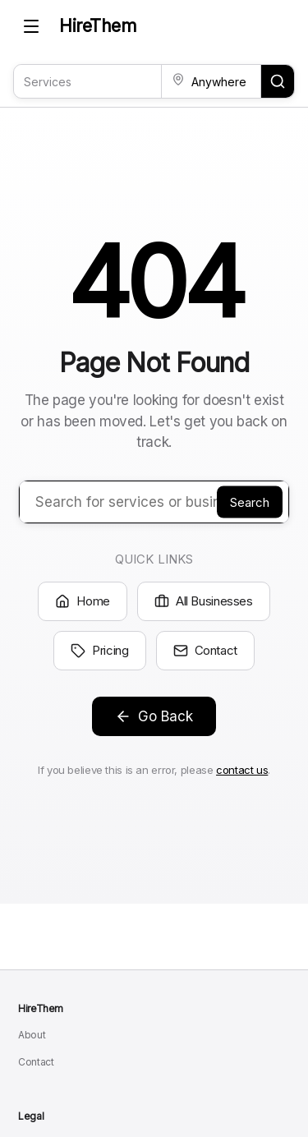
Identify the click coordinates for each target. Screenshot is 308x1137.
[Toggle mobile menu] (31, 26)
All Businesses (203, 601)
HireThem (97, 26)
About (31, 1035)
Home (82, 601)
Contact (205, 650)
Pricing (99, 650)
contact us (242, 769)
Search (249, 501)
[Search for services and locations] (277, 81)
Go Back (154, 716)
